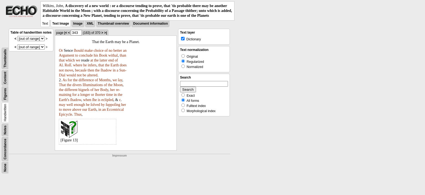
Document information (150, 23)
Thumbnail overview (113, 23)
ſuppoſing (113, 105)
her (96, 90)
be (84, 75)
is (99, 100)
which (70, 60)
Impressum (119, 155)
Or (61, 50)
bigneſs (83, 90)
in (114, 70)
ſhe (94, 100)
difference (86, 80)
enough (79, 105)
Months (105, 80)
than (123, 55)
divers (77, 85)
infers (92, 65)
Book (103, 55)
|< (65, 33)
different (71, 90)
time (109, 95)
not (61, 70)
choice (99, 50)
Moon (118, 85)
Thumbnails (5, 58)
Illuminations (93, 85)
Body (104, 90)
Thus (78, 114)
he (85, 65)
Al (61, 65)
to (76, 55)
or (92, 95)
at (91, 60)
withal (113, 55)
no (110, 50)
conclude (86, 55)
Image (78, 23)
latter (103, 60)
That (62, 85)
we (78, 60)
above (76, 110)
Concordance (5, 149)
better (117, 50)
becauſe (81, 70)
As (65, 80)
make (89, 50)
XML (90, 23)
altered (92, 75)
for (70, 80)
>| (105, 33)
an (125, 50)
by (103, 105)
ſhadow (106, 70)
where (77, 65)
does (123, 65)
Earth (115, 65)
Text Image (60, 23)
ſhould (79, 50)
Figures (5, 94)
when (87, 100)
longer (85, 95)
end (111, 60)
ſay (120, 80)
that (62, 60)
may (62, 105)
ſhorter (100, 95)
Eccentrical (115, 110)
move (69, 70)
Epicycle (65, 114)
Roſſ (68, 65)
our (84, 110)
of (106, 50)
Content (5, 78)
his (96, 55)
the (96, 60)
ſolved (95, 105)
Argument (66, 55)
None (5, 168)
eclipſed (107, 100)
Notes (5, 129)
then (91, 70)
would (71, 75)
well (69, 105)
